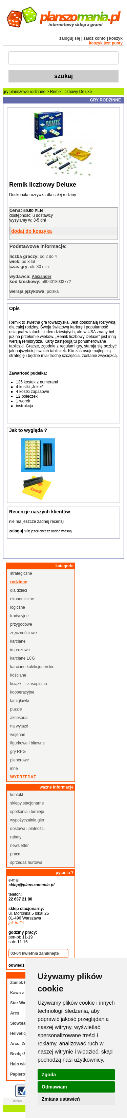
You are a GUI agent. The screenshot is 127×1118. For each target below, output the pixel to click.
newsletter (19, 845)
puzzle (16, 709)
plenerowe (19, 760)
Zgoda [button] (49, 1074)
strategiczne (21, 573)
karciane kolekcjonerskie (32, 666)
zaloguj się (69, 38)
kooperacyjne (22, 692)
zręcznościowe (23, 632)
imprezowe (20, 649)
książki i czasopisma (28, 683)
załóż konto (95, 38)
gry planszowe (16, 91)
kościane (18, 675)
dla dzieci (18, 590)
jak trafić (16, 923)
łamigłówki (19, 700)
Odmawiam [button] (54, 1086)
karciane (17, 641)
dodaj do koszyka (31, 231)
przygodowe (21, 624)
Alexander (41, 276)
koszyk (116, 38)
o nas (18, 1101)
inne (14, 768)
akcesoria (18, 717)
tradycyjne (19, 615)
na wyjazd (19, 726)
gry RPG (18, 751)
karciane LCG (22, 658)
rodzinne (37, 91)
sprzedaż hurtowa (26, 862)
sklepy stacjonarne (27, 803)
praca (15, 854)
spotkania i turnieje (27, 811)
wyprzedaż (23, 777)
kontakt (16, 794)
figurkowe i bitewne (27, 743)
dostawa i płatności (27, 828)
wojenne (17, 734)
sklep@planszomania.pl (31, 885)
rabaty (15, 837)
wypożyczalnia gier (27, 820)
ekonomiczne (22, 598)
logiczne (17, 607)
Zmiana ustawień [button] (61, 1099)
